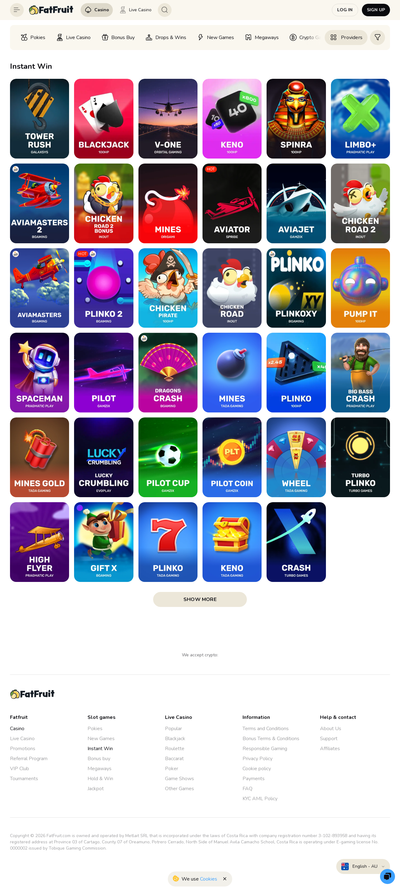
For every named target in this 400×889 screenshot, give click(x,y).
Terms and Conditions (265, 728)
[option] (33, 37)
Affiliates (330, 748)
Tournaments (24, 778)
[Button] (17, 10)
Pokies (95, 728)
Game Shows (179, 778)
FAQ (247, 788)
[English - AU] (363, 866)
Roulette (174, 748)
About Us (330, 728)
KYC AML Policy (260, 798)
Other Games (179, 788)
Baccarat (174, 758)
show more (200, 599)
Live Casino (22, 738)
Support (329, 738)
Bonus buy (99, 758)
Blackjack (175, 738)
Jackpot (96, 788)
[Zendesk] (387, 876)
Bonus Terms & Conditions (270, 738)
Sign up (376, 10)
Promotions (22, 748)
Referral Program (29, 758)
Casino (17, 728)
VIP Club (19, 768)
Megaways (100, 768)
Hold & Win (100, 778)
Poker (171, 768)
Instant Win (100, 748)
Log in (344, 10)
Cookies (208, 879)
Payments (253, 778)
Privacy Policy (257, 758)
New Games (101, 738)
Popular (173, 728)
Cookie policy (256, 768)
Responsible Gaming (264, 748)
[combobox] (363, 866)
